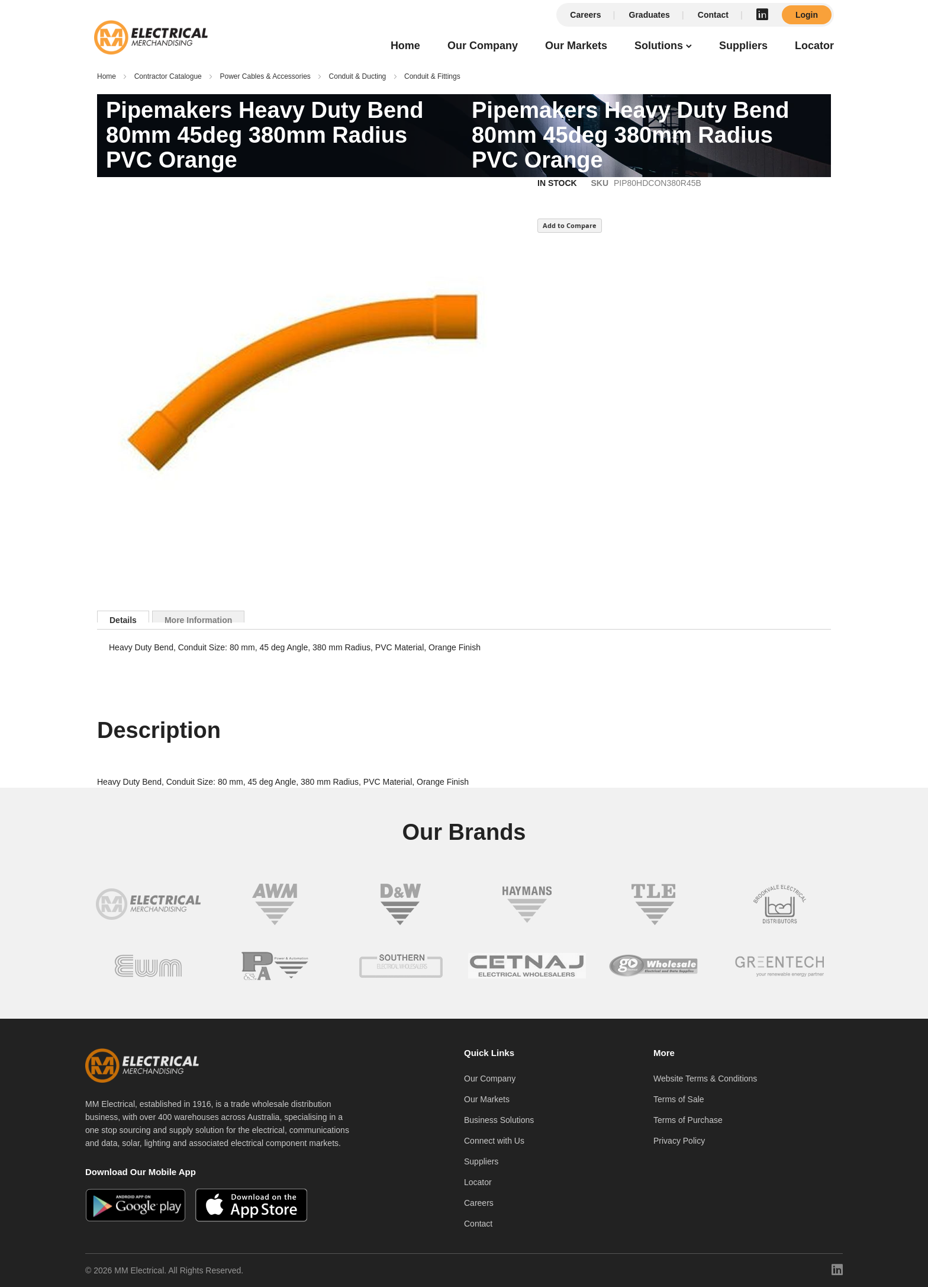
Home (106, 76)
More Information (198, 618)
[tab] (123, 616)
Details (123, 618)
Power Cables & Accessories (265, 76)
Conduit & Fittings (432, 76)
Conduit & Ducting (357, 76)
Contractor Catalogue (168, 76)
